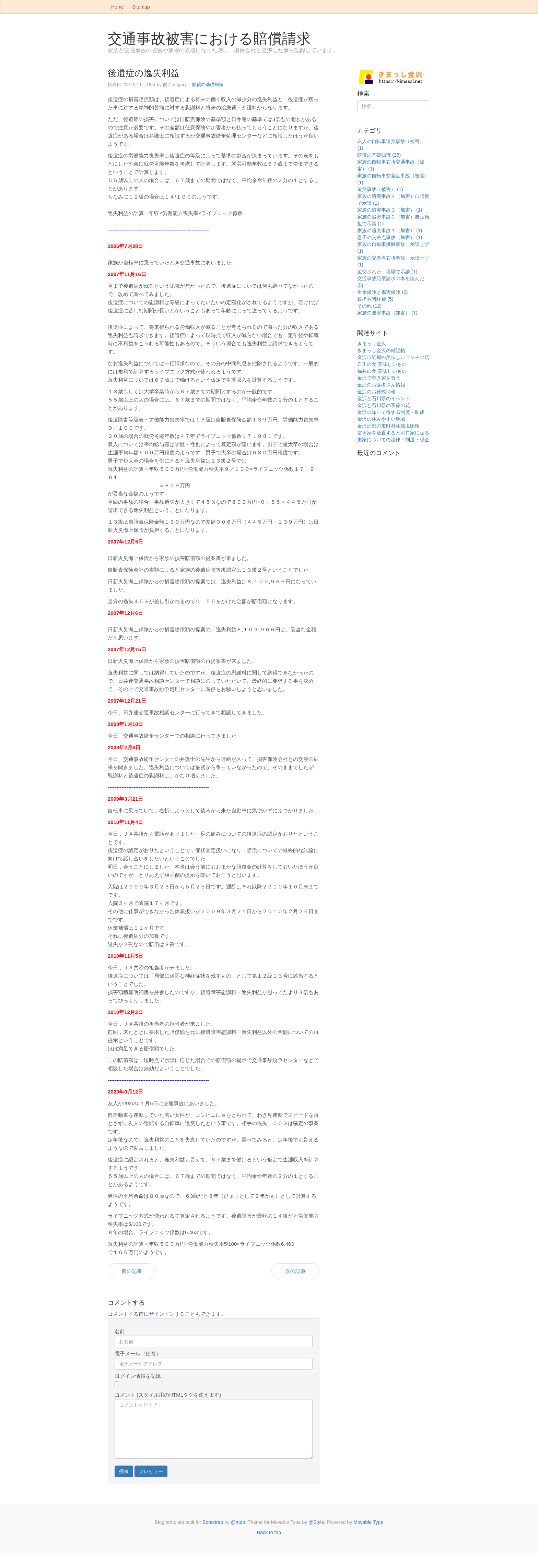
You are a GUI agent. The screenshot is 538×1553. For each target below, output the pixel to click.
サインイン (162, 1314)
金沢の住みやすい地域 (381, 419)
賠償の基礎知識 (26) (379, 155)
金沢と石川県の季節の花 (383, 405)
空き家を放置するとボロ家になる (393, 432)
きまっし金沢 (371, 343)
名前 (120, 1331)
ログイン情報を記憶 (138, 1376)
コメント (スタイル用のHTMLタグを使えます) (168, 1395)
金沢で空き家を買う (378, 378)
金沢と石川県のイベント (383, 398)
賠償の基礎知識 (207, 84)
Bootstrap (212, 1522)
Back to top (269, 1532)
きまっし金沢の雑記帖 (381, 350)
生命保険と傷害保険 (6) (382, 292)
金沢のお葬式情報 (376, 391)
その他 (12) (369, 306)
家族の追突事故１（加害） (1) (389, 230)
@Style (316, 1522)
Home (117, 7)
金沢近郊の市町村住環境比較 (388, 426)
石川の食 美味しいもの (382, 364)
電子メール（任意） (138, 1354)
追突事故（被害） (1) (380, 189)
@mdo (238, 1522)
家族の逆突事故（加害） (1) (387, 312)
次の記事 (295, 1271)
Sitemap (141, 7)
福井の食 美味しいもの (382, 371)
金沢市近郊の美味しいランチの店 (393, 357)
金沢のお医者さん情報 (381, 384)
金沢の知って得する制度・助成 (390, 412)
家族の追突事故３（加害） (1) (389, 210)
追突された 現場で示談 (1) (387, 271)
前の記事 (131, 1271)
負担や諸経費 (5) (375, 299)
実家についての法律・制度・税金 (393, 439)
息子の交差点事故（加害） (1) (389, 237)
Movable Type (368, 1522)
